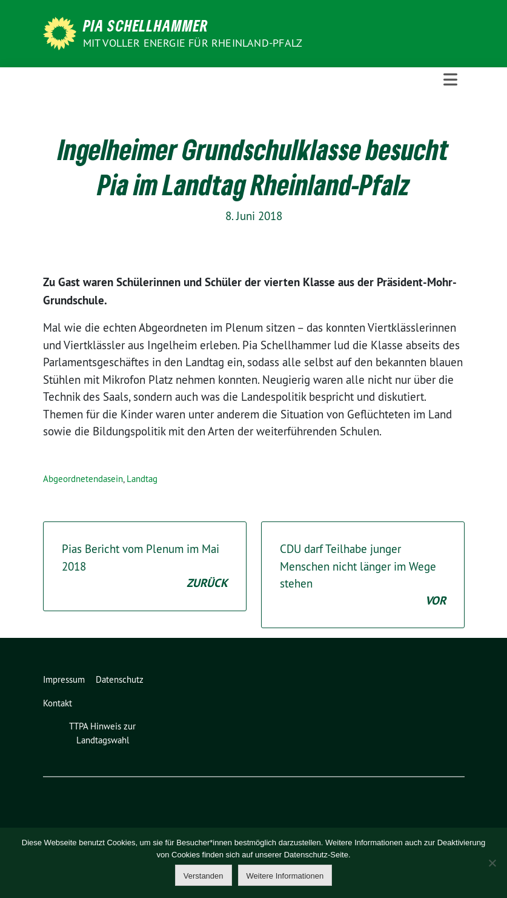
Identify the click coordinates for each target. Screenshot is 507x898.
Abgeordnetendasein (83, 478)
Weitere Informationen (285, 875)
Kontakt (57, 703)
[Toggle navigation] (450, 79)
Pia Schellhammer (145, 25)
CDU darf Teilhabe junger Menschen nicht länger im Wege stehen (363, 575)
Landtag (142, 478)
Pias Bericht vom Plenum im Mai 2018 (145, 566)
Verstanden (204, 875)
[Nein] (492, 863)
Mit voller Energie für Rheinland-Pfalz (194, 43)
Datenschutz (120, 679)
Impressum (64, 679)
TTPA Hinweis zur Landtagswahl (102, 733)
